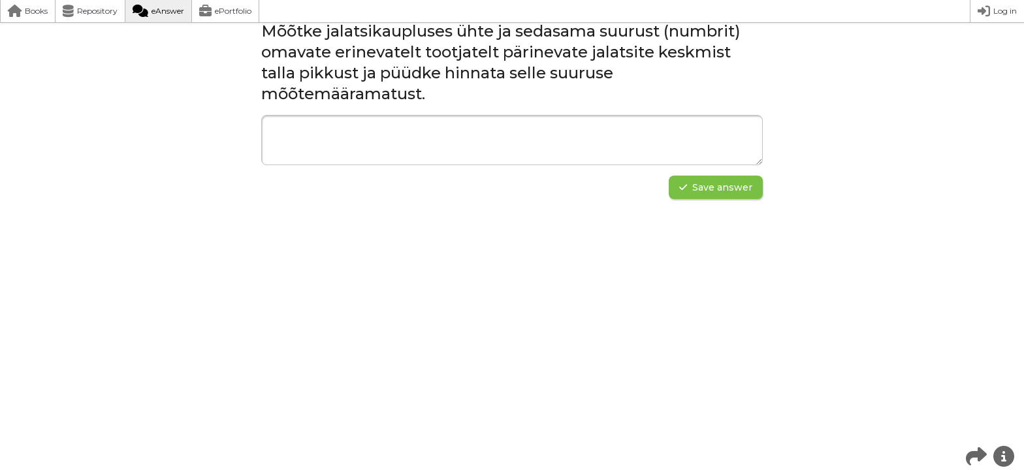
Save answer (715, 187)
